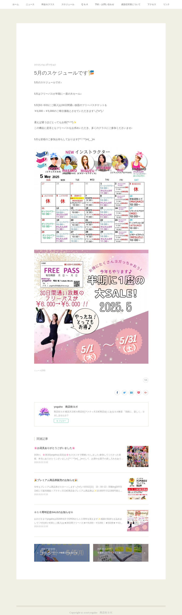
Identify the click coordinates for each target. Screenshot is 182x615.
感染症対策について (130, 4)
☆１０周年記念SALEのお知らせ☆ (53, 512)
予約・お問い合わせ (104, 4)
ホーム (15, 4)
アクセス (152, 4)
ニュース (30, 4)
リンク (166, 4)
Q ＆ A (84, 4)
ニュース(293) (39, 370)
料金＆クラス (48, 4)
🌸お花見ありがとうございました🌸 (54, 448)
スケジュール (67, 4)
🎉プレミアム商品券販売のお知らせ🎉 (55, 480)
